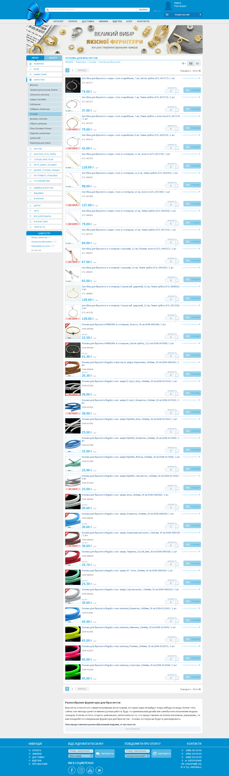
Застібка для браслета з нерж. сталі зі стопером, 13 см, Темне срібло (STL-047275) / (129, 229)
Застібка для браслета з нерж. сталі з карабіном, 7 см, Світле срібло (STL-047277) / (128, 78)
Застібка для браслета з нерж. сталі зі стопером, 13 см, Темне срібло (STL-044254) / (129, 210)
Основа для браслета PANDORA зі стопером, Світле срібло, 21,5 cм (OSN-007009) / (128, 343)
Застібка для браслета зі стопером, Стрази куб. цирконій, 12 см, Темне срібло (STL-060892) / (131, 287)
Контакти (143, 21)
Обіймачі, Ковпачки (40, 108)
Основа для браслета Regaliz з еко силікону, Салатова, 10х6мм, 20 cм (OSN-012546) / (129, 665)
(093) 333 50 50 (193, 753)
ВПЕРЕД (82, 70)
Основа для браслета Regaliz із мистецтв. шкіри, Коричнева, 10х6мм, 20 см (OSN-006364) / (130, 363)
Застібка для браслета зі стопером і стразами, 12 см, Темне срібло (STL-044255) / (128, 267)
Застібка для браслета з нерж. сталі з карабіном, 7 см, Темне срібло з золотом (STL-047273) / (131, 117)
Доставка (88, 21)
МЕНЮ (35, 57)
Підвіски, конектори (40, 132)
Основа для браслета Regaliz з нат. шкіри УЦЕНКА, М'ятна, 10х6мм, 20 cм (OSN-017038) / (131, 456)
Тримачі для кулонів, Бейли (43, 89)
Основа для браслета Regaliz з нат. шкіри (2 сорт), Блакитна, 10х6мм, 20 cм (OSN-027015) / (130, 401)
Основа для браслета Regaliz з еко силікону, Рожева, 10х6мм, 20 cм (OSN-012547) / (128, 646)
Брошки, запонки (38, 118)
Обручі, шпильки (38, 123)
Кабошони (35, 104)
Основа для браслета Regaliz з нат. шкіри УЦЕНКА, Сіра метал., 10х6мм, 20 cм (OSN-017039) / (131, 477)
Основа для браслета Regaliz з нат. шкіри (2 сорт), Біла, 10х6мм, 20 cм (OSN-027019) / (129, 381)
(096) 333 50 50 (193, 750)
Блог (129, 21)
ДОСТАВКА (38, 756)
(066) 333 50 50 (193, 756)
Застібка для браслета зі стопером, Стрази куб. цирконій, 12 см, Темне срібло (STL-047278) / (131, 306)
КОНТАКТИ (194, 743)
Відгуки (117, 21)
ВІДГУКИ (36, 760)
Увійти (177, 3)
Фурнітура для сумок (40, 142)
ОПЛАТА (36, 750)
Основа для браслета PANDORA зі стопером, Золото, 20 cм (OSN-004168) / (124, 324)
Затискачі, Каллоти (39, 94)
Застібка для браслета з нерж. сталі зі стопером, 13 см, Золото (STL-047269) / (126, 191)
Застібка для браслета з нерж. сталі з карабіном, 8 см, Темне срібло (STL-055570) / (128, 135)
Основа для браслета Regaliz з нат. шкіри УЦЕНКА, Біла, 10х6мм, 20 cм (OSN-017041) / (129, 419)
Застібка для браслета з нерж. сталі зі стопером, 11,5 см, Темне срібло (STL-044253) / (130, 172)
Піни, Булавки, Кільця (40, 128)
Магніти (34, 84)
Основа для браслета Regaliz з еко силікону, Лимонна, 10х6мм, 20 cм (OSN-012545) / (129, 627)
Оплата (72, 21)
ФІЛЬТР (53, 57)
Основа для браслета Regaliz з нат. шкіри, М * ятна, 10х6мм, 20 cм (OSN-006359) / (127, 570)
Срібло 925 (35, 137)
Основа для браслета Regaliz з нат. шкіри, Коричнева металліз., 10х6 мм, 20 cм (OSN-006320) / (131, 534)
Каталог (58, 21)
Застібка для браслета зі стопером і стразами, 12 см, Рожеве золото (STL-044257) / (129, 248)
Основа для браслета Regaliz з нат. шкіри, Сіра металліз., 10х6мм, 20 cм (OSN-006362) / (130, 589)
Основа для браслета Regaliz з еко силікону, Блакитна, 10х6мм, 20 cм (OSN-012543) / (129, 608)
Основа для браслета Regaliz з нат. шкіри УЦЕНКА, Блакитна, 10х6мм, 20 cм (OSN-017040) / (130, 439)
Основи (34, 113)
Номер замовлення (80, 750)
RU (155, 14)
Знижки (103, 21)
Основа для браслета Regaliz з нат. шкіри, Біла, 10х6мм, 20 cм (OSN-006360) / (125, 494)
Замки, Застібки (38, 99)
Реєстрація (180, 6)
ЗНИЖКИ (37, 753)
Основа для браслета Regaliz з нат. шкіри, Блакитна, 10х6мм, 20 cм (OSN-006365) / (128, 513)
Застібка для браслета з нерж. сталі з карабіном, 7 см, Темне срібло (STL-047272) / (128, 97)
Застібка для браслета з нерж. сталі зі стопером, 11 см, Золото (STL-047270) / (126, 154)
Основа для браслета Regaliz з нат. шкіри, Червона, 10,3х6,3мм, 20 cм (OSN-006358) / (129, 551)
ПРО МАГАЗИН (39, 763)
